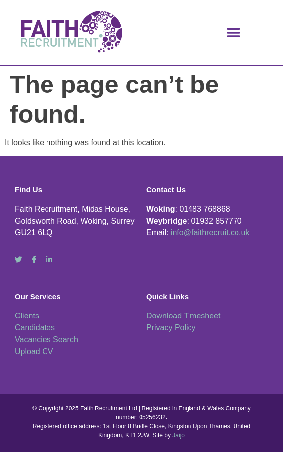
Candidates (35, 327)
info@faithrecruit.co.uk (210, 232)
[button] (234, 32)
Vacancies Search (46, 339)
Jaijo (178, 435)
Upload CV (34, 351)
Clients (27, 316)
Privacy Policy (171, 327)
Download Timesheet (183, 316)
